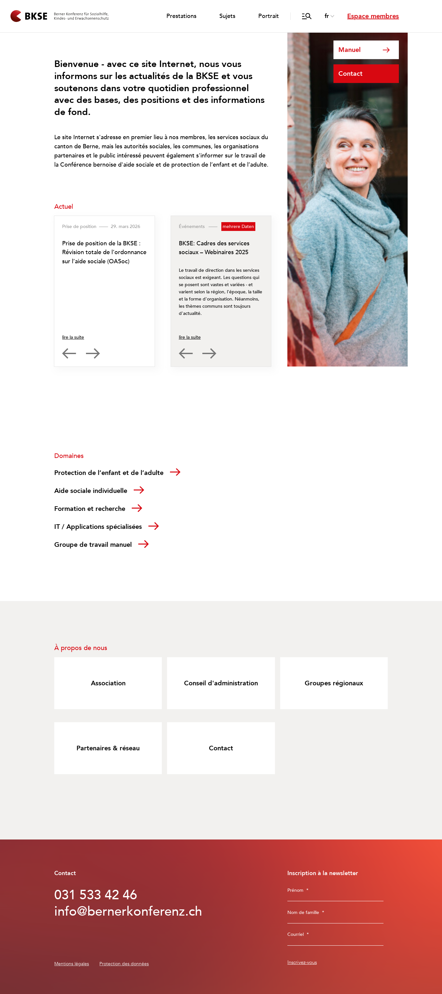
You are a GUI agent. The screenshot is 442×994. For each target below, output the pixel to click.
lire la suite (73, 337)
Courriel (298, 934)
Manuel (349, 49)
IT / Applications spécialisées (98, 526)
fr (327, 16)
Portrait (268, 16)
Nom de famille (305, 912)
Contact (350, 73)
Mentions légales (71, 964)
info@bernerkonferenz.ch (119, 912)
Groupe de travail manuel (93, 544)
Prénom (298, 890)
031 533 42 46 (95, 895)
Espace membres (373, 16)
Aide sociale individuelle (90, 490)
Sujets (227, 16)
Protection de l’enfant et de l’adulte (108, 472)
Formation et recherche (89, 508)
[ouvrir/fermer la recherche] (307, 16)
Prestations (181, 16)
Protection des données (124, 964)
